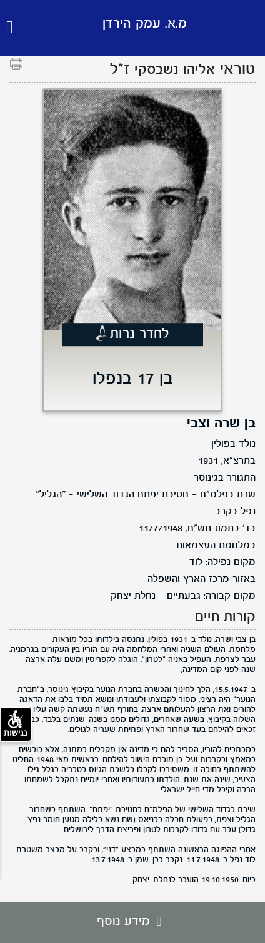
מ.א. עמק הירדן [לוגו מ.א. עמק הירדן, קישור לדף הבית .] (144, 24)
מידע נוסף (132, 922)
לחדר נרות (139, 335)
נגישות (16, 724)
